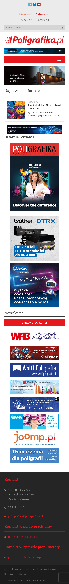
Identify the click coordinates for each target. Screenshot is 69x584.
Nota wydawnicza (48, 569)
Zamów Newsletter (34, 322)
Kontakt (22, 574)
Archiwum (30, 569)
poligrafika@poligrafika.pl (25, 516)
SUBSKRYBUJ (43, 20)
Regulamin (9, 574)
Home (7, 569)
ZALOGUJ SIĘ (26, 20)
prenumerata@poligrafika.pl (24, 557)
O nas (18, 569)
